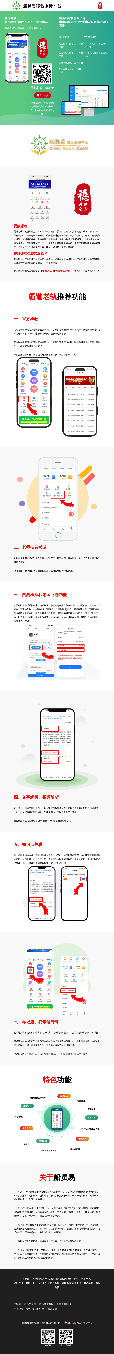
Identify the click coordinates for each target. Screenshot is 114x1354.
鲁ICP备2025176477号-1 (79, 1322)
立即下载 (42, 95)
